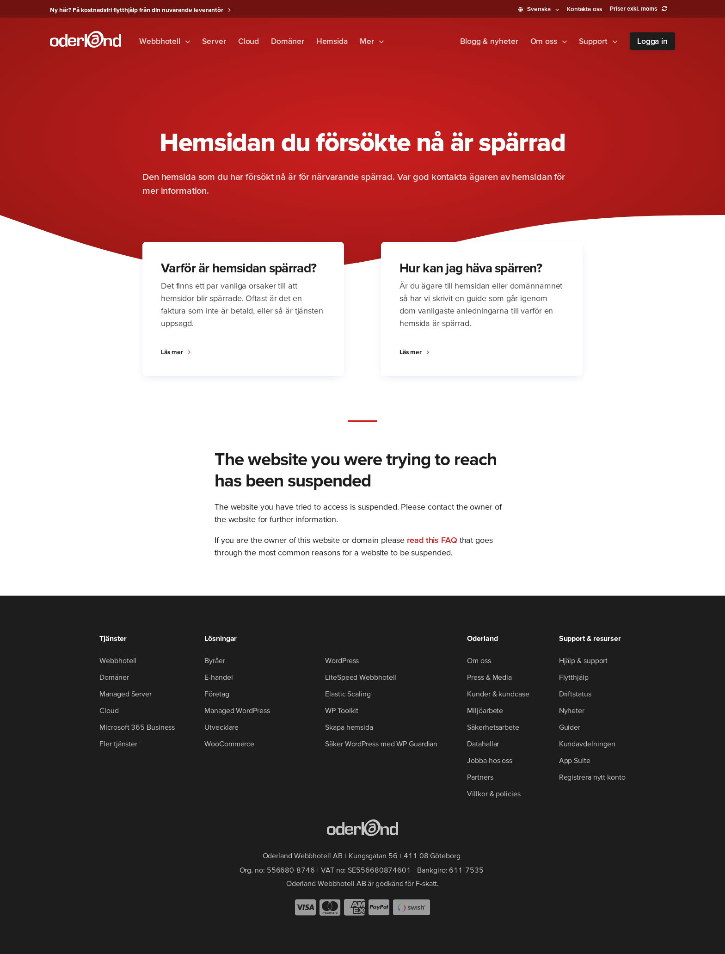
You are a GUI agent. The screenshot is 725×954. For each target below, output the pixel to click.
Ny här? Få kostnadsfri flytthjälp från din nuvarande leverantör (136, 9)
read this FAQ (432, 540)
